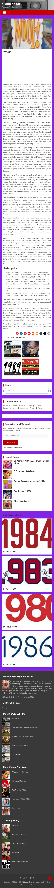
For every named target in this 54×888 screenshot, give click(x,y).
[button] (17, 333)
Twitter (29, 406)
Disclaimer (20, 708)
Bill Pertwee (25, 212)
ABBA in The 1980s (19, 790)
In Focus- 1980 (10, 627)
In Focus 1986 (9, 664)
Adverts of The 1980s (20, 746)
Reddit (14, 406)
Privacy (32, 408)
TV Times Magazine (19, 781)
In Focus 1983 (9, 589)
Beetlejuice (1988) (22, 491)
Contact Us (24, 408)
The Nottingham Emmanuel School (23, 262)
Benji (38, 227)
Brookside (15, 719)
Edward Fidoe (36, 105)
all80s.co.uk (11, 4)
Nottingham (15, 243)
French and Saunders (19, 843)
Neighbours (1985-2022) (21, 799)
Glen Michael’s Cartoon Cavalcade (24, 728)
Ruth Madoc (15, 209)
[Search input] (26, 390)
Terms (40, 408)
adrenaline (15, 130)
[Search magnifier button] (48, 390)
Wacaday (15, 825)
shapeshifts (11, 89)
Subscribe (11, 442)
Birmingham (20, 241)
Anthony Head (11, 134)
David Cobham (28, 91)
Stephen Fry (13, 205)
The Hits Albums (21, 501)
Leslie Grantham (15, 200)
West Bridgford (22, 245)
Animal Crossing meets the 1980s (29, 481)
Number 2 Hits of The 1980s (22, 737)
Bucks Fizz (16, 808)
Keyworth (19, 248)
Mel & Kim (15, 852)
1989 (35, 102)
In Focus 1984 (9, 551)
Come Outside (21, 223)
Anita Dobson (26, 209)
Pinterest (6, 406)
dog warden (26, 202)
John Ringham (14, 212)
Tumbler (22, 406)
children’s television (23, 85)
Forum (5, 408)
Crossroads (16, 755)
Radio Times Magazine (20, 861)
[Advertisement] (27, 69)
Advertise (13, 408)
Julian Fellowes (35, 212)
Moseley (9, 241)
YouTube (38, 406)
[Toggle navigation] (4, 12)
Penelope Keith (39, 209)
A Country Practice (19, 834)
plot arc (8, 127)
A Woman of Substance (24, 471)
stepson (14, 169)
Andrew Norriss (24, 94)
